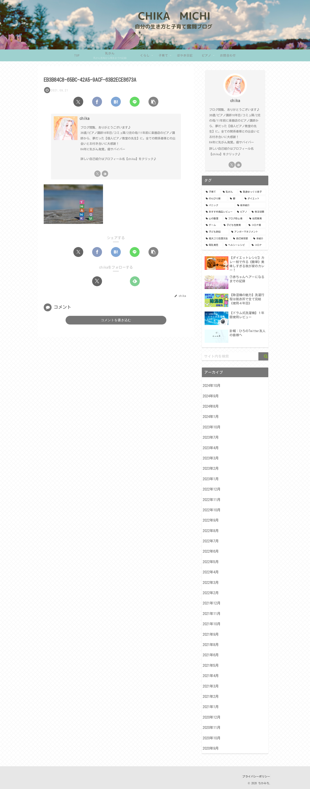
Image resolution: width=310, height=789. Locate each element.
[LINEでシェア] (135, 102)
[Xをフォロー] (97, 173)
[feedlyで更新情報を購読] (105, 173)
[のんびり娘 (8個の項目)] (215, 199)
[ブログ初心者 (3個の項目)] (235, 219)
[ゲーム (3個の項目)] (212, 225)
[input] (235, 356)
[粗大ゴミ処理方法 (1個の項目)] (217, 239)
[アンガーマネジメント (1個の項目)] (248, 232)
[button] (153, 102)
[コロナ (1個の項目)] (258, 245)
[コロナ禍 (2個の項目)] (256, 225)
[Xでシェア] (78, 102)
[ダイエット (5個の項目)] (254, 199)
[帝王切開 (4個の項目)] (258, 212)
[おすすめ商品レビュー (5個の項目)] (219, 212)
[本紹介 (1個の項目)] (258, 239)
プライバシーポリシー (254, 776)
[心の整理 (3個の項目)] (213, 219)
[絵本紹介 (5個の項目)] (250, 205)
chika (84, 118)
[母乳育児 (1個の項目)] (213, 245)
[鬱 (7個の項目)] (235, 199)
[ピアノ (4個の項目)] (242, 212)
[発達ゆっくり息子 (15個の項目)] (252, 192)
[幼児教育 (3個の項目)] (257, 219)
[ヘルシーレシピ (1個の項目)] (236, 245)
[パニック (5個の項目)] (219, 205)
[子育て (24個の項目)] (212, 192)
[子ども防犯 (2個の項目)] (216, 232)
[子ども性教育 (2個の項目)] (234, 225)
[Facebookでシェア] (97, 102)
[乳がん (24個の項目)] (229, 192)
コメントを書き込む (116, 320)
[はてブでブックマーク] (116, 102)
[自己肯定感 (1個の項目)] (241, 239)
